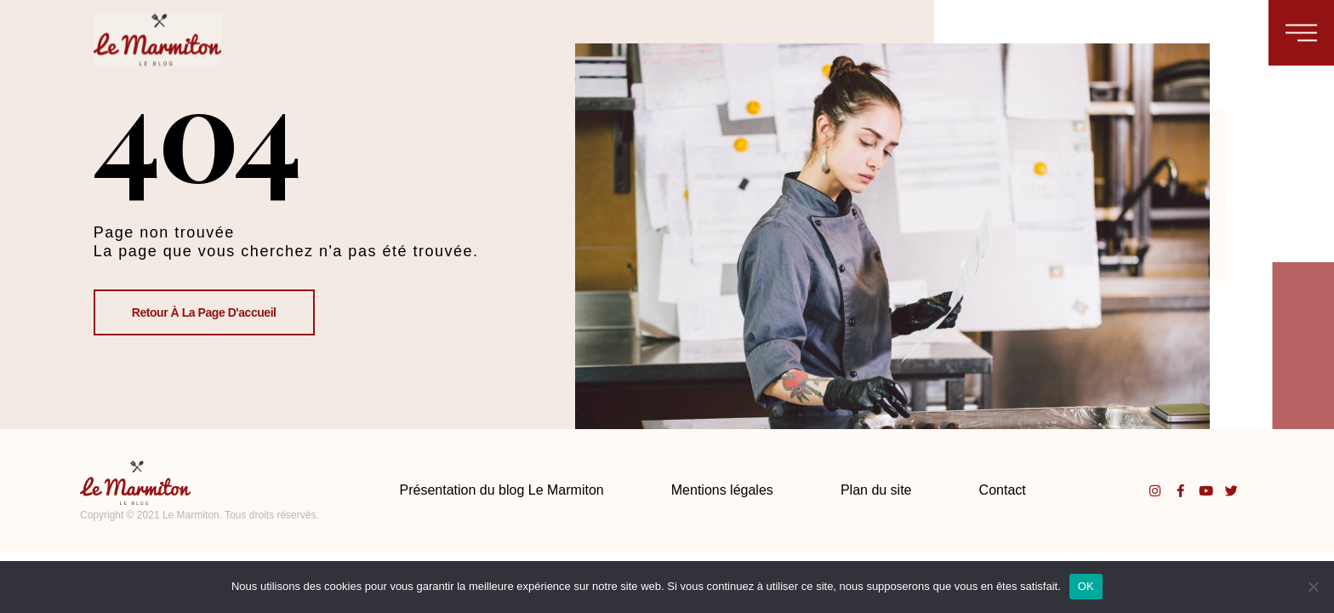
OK (1086, 586)
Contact (1002, 490)
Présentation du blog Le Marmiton (502, 490)
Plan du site (876, 490)
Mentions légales (722, 490)
